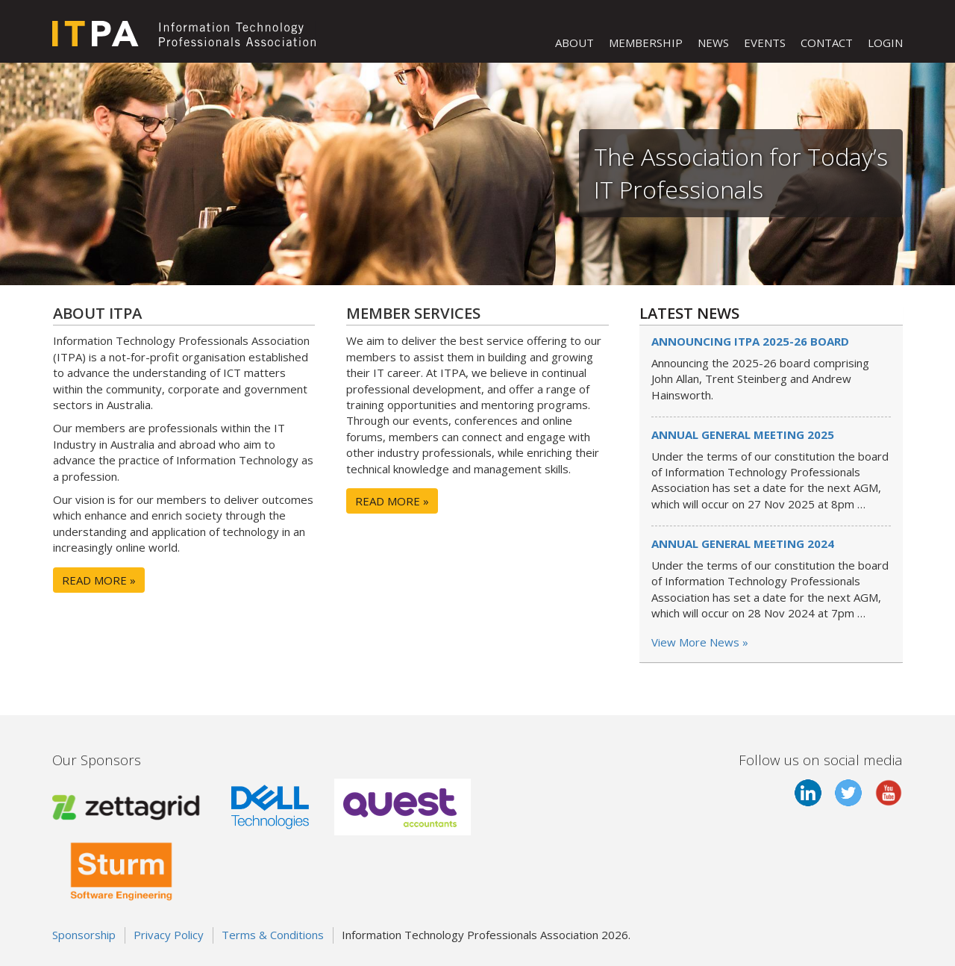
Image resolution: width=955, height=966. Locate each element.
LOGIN (885, 42)
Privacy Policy (169, 934)
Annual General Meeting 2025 (742, 434)
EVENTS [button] (765, 42)
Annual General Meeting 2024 (742, 543)
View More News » (699, 642)
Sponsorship (84, 934)
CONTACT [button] (827, 42)
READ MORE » (99, 580)
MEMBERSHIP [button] (646, 42)
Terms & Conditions (273, 934)
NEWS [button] (713, 42)
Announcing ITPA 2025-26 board (750, 341)
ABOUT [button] (574, 42)
